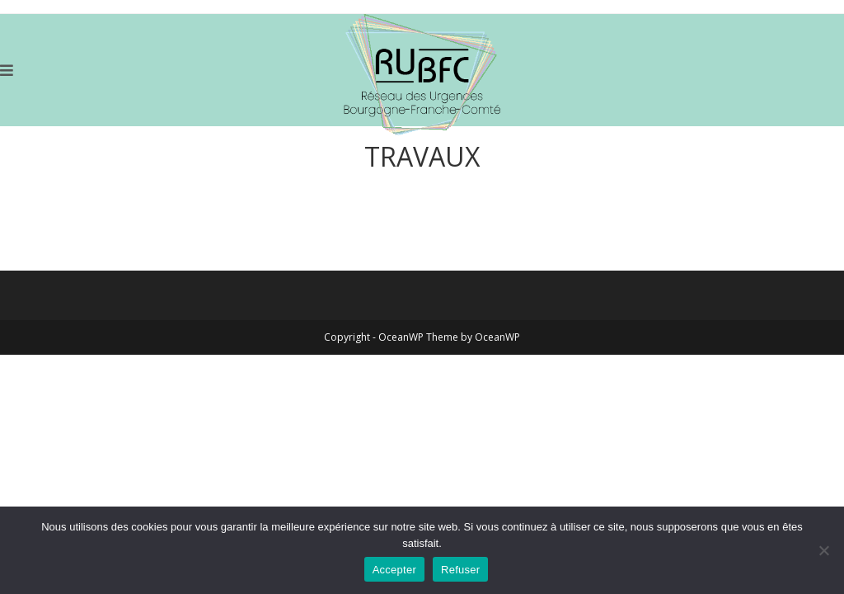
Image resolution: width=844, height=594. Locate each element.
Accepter (394, 569)
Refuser (460, 569)
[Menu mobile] (7, 70)
